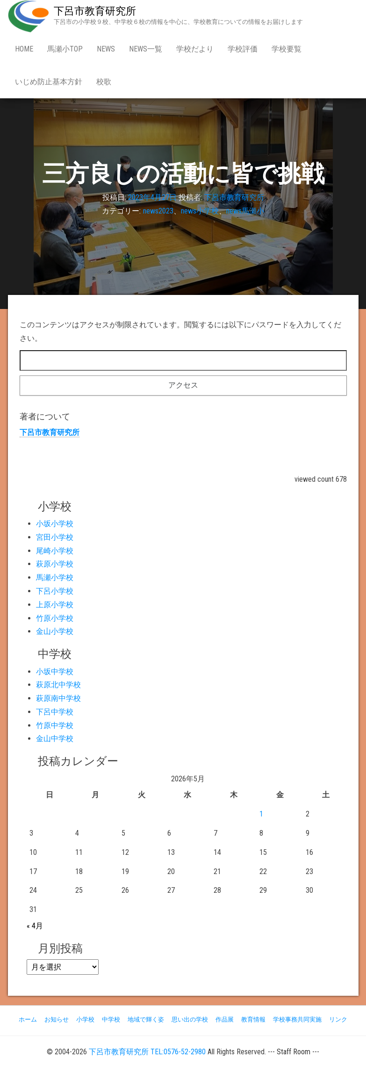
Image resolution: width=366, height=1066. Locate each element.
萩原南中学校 (58, 698)
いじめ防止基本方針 (48, 81)
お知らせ (56, 1019)
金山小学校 (54, 631)
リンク (338, 1019)
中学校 (111, 1019)
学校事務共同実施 (297, 1019)
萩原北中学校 (58, 684)
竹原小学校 (54, 618)
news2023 (158, 210)
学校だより (195, 48)
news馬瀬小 (245, 210)
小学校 (85, 1019)
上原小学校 (54, 604)
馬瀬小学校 (54, 577)
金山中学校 (54, 738)
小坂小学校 (54, 523)
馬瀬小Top (65, 48)
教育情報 (253, 1019)
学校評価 (243, 48)
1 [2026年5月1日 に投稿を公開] (261, 813)
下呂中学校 (54, 711)
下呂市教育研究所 (95, 11)
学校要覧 (286, 48)
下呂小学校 (54, 591)
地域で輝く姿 (146, 1019)
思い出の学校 (190, 1019)
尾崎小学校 (54, 550)
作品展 (224, 1019)
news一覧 (145, 48)
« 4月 (35, 925)
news (106, 48)
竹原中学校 (54, 725)
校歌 (103, 81)
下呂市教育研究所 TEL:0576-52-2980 (147, 1051)
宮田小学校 (54, 537)
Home (24, 48)
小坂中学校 (54, 671)
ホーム (28, 1019)
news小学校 (200, 210)
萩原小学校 (54, 563)
